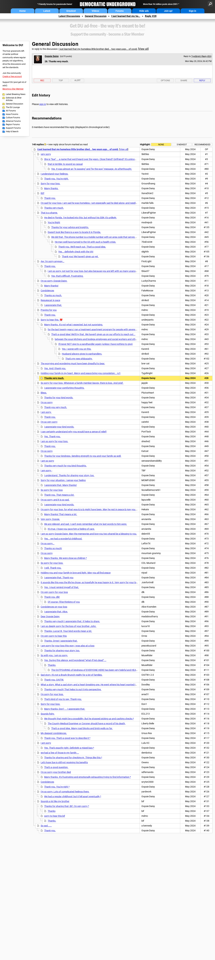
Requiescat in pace (50, 300)
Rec (42, 80)
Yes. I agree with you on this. (76, 349)
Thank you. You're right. (56, 178)
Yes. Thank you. (52, 436)
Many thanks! (51, 285)
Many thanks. (51, 188)
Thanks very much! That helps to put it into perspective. (72, 689)
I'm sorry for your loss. (52, 694)
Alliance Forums (13, 121)
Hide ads (144, 11)
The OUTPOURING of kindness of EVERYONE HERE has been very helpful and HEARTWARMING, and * (103, 670)
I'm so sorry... (47, 543)
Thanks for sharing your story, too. (62, 650)
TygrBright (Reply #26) (201, 56)
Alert (77, 80)
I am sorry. (46, 412)
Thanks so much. (53, 295)
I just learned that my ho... (125, 16)
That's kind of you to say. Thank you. (63, 699)
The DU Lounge (13, 107)
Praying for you (49, 310)
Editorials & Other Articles (14, 99)
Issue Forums (12, 114)
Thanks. (52, 820)
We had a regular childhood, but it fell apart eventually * (72, 796)
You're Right (54, 222)
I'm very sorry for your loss (54, 592)
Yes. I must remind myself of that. (61, 587)
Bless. (44, 392)
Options (165, 80)
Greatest (71, 11)
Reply (202, 80)
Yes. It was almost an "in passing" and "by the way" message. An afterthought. (91, 169)
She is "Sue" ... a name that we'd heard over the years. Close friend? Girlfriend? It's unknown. (91, 159)
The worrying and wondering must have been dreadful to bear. (73, 363)
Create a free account (12, 76)
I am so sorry (47, 460)
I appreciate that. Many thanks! (60, 485)
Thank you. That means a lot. (59, 495)
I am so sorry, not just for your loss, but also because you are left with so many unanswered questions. (100, 271)
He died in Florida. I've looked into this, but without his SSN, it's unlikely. (80, 217)
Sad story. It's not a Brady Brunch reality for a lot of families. (71, 674)
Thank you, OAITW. (54, 679)
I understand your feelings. (54, 173)
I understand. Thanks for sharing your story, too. (69, 475)
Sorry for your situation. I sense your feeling (63, 480)
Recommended (202, 144)
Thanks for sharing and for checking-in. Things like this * (73, 757)
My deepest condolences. (54, 733)
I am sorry (46, 743)
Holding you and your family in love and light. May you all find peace (76, 572)
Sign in (192, 11)
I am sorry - (46, 470)
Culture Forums (13, 117)
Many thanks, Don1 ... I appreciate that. (64, 709)
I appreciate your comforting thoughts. (64, 387)
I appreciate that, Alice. (56, 611)
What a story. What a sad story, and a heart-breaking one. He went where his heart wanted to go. (91, 684)
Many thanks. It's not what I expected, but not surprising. (73, 324)
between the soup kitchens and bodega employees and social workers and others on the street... (104, 339)
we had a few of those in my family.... (60, 752)
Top (61, 80)
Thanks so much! (53, 548)
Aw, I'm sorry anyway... (52, 261)
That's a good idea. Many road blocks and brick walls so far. (82, 728)
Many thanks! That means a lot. (60, 514)
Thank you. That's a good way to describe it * (67, 738)
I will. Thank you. (52, 567)
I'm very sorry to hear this (54, 636)
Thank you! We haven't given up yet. (80, 256)
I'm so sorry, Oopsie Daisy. (54, 280)
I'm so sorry (47, 402)
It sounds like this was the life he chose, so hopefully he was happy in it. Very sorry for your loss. (90, 582)
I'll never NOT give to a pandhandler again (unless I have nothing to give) (95, 344)
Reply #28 (151, 16)
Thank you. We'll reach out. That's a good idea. (82, 246)
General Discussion (95, 16)
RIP (42, 193)
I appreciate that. (53, 305)
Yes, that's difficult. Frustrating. (67, 276)
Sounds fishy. (48, 713)
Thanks (51, 811)
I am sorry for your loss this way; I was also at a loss (67, 645)
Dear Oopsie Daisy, (50, 616)
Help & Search (12, 131)
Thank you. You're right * (57, 786)
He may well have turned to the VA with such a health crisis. (85, 242)
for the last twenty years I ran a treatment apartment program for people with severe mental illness (99, 329)
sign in (42, 104)
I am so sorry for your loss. (54, 441)
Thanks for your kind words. (58, 397)
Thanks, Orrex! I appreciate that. (61, 640)
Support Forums (13, 128)
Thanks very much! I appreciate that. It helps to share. (72, 621)
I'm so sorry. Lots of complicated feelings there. (65, 791)
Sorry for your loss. (50, 183)
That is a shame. (49, 212)
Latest (46, 11)
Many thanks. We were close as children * (65, 558)
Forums (120, 11)
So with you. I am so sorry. (54, 655)
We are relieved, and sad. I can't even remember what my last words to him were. (85, 524)
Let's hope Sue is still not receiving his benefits (64, 762)
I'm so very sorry (49, 422)
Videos (95, 11)
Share (183, 80)
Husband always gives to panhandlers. (82, 353)
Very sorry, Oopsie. (50, 519)
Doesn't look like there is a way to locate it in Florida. (74, 232)
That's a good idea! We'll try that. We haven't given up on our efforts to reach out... (93, 334)
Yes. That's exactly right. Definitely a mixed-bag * (69, 747)
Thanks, (52, 665)
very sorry (46, 154)
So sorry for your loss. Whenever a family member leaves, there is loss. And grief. (82, 383)
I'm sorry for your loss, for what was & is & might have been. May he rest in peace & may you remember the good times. (102, 509)
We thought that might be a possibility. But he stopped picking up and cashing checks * (89, 718)
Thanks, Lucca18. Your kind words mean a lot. (68, 631)
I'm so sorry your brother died (56, 772)
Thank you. (50, 198)
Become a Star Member (13, 89)
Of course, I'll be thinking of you (64, 602)
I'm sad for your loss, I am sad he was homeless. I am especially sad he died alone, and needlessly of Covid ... (96, 203)
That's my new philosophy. (79, 358)
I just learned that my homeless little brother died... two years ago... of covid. (98, 49)
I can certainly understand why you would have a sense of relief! (74, 431)
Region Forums (13, 124)
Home (22, 11)
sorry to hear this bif (54, 816)
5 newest (182, 144)
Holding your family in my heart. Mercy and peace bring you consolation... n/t (80, 373)
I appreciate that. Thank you (58, 577)
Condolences (47, 290)
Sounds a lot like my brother (55, 801)
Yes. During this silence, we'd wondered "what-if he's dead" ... (75, 660)
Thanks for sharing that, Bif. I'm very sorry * (66, 806)
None (161, 144)
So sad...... (46, 825)
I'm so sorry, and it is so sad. (55, 499)
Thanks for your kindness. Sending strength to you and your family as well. (82, 456)
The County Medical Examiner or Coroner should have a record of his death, (86, 723)
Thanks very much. (54, 207)
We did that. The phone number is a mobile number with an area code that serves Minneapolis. (99, 237)
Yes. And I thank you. (55, 368)
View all (143, 48)
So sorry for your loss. (52, 563)
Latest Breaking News (15, 94)
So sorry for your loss (52, 490)
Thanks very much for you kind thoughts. (65, 465)
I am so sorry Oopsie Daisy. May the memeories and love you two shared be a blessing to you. (89, 533)
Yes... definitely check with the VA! (75, 251)
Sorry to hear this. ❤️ (51, 319)
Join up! (168, 11)
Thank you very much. (55, 407)
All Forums (11, 111)
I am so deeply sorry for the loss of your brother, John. (68, 626)
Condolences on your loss (54, 606)
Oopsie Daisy (52, 56)
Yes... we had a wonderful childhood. (63, 538)
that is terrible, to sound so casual (65, 164)
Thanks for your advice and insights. (70, 227)
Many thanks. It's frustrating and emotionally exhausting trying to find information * (87, 777)
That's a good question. (56, 767)
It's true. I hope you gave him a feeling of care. (71, 529)
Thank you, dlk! (52, 597)
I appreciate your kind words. (59, 426)
